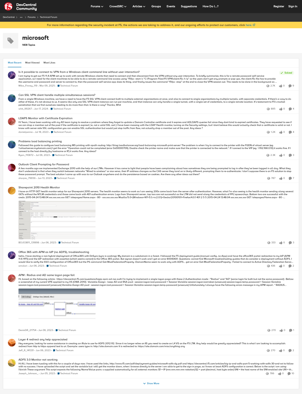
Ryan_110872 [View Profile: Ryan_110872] (26, 155)
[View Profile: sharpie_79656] (12, 167)
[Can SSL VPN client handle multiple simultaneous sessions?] (156, 102)
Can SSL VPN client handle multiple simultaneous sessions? (56, 95)
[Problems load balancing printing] (156, 148)
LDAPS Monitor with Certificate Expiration (45, 118)
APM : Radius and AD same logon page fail (46, 275)
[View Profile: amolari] (12, 255)
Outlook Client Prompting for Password (43, 164)
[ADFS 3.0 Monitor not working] (156, 366)
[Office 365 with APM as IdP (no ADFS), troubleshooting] (156, 258)
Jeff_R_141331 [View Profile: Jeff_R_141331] (26, 350)
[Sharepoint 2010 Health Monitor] (156, 215)
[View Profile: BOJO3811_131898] (12, 191)
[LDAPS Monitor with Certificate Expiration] (156, 125)
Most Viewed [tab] (32, 62)
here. (249, 25)
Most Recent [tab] (14, 62)
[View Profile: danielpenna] (12, 121)
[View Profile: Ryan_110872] (12, 144)
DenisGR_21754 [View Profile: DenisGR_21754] (27, 330)
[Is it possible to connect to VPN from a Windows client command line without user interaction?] (147, 78)
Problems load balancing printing (40, 141)
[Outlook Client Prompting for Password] (156, 171)
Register (278, 6)
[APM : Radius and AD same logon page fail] (156, 303)
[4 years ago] (41, 132)
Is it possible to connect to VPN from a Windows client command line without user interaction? (79, 72)
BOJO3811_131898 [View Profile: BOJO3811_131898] (28, 242)
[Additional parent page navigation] (21, 17)
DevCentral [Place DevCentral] (9, 17)
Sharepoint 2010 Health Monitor (39, 187)
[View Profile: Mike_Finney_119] (12, 75)
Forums (32, 17)
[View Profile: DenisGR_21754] (12, 278)
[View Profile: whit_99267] (12, 98)
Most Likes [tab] (49, 62)
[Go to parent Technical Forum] (67, 85)
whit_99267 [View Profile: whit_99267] (25, 109)
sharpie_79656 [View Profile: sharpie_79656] (27, 178)
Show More (151, 383)
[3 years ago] (40, 109)
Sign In (292, 6)
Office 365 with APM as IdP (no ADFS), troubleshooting (53, 252)
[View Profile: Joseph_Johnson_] (12, 363)
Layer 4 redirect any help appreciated (42, 339)
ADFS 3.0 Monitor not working (38, 359)
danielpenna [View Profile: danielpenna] (25, 132)
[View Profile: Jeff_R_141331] (12, 343)
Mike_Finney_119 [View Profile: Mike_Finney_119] (27, 85)
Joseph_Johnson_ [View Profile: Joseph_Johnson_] (28, 373)
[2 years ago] (46, 85)
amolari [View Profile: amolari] (22, 265)
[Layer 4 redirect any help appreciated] (156, 345)
